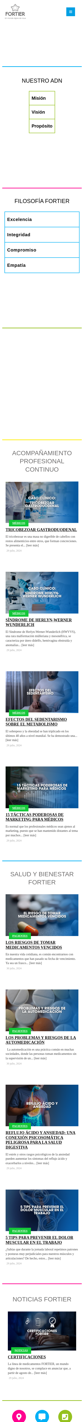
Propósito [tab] (42, 126)
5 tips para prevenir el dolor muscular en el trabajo (39, 1207)
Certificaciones (27, 1324)
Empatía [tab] (16, 265)
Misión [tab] (39, 98)
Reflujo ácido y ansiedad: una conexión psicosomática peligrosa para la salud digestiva (40, 1107)
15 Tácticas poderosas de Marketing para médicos (35, 784)
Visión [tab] (38, 112)
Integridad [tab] (18, 234)
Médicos (18, 490)
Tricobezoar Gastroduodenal (41, 497)
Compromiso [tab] (21, 249)
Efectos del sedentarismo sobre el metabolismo (36, 689)
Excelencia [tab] (19, 219)
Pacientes (20, 903)
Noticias (21, 1317)
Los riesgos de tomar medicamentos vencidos (34, 912)
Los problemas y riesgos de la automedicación (41, 1007)
